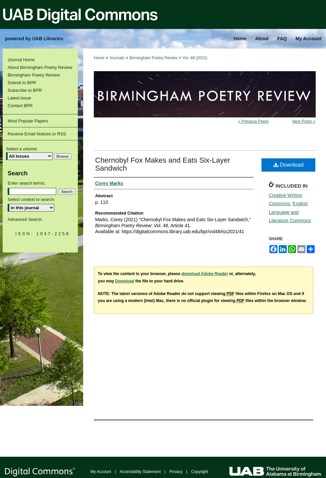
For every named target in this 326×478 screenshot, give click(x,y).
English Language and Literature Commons (290, 212)
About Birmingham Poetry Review (40, 67)
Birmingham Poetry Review (153, 58)
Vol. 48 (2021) (195, 58)
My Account (100, 471)
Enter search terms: (26, 183)
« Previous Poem (253, 121)
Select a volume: (22, 148)
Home (99, 58)
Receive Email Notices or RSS (37, 133)
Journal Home (21, 59)
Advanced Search (25, 219)
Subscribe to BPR (25, 90)
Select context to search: (31, 199)
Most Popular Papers (28, 120)
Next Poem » (303, 121)
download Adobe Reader (204, 273)
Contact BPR (20, 105)
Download (288, 165)
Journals (116, 58)
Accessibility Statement (140, 471)
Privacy (175, 471)
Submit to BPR (22, 82)
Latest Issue (19, 97)
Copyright (199, 471)
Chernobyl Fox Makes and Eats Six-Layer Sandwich (162, 164)
